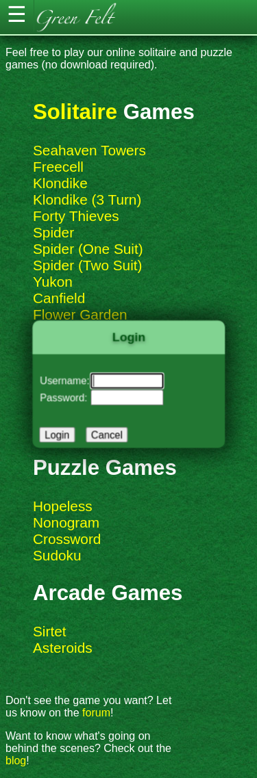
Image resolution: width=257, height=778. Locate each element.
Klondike (60, 183)
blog (15, 760)
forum (96, 712)
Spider (53, 232)
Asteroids (63, 648)
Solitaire (75, 112)
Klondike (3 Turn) (87, 199)
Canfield (59, 298)
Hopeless (63, 506)
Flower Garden (80, 314)
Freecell (58, 166)
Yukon (53, 281)
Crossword (67, 539)
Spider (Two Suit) (88, 265)
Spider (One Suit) (88, 249)
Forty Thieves (76, 216)
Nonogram (66, 522)
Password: (65, 396)
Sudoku (57, 555)
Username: (66, 380)
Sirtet (49, 631)
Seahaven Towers (89, 150)
